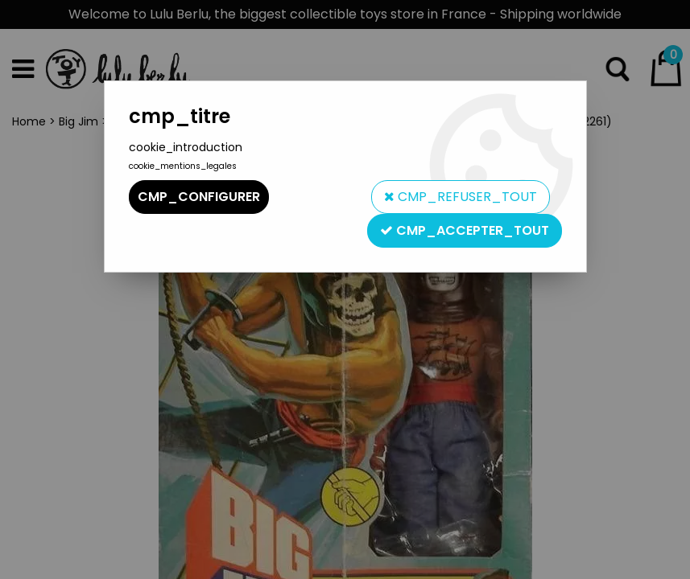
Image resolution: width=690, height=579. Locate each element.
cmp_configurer (199, 196)
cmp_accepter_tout (464, 230)
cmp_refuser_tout (460, 196)
